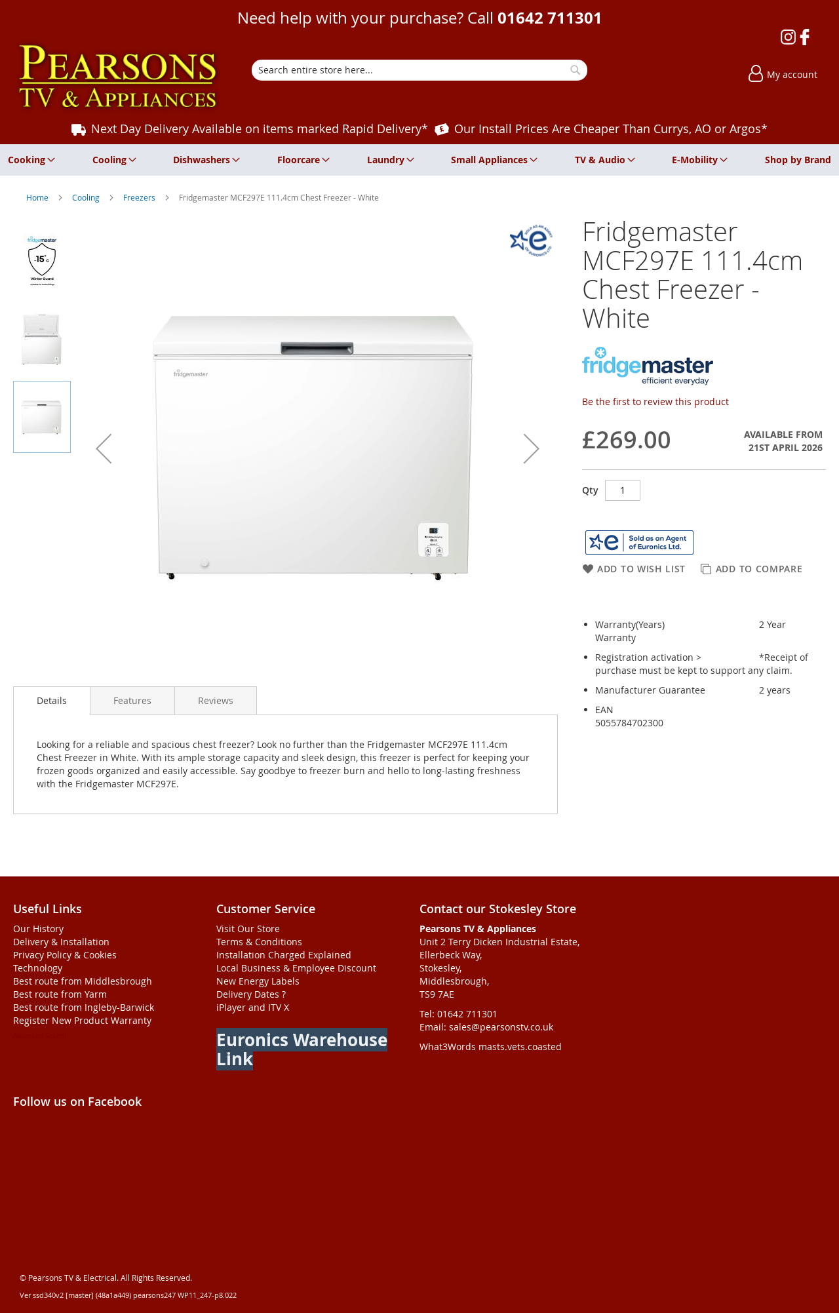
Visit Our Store (248, 928)
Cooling (87, 197)
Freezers (140, 197)
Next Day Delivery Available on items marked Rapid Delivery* (259, 128)
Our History (38, 928)
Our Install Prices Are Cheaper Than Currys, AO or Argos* (611, 128)
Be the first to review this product (655, 401)
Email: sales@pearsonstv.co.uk (486, 1027)
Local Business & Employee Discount (296, 968)
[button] (103, 448)
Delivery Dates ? (251, 994)
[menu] (419, 160)
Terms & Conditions (259, 941)
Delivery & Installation (61, 941)
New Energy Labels (258, 981)
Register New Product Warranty (82, 1020)
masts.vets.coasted (520, 1046)
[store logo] (118, 76)
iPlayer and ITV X (252, 1007)
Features (132, 700)
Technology (37, 968)
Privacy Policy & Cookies (65, 955)
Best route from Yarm (60, 994)
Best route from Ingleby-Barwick (83, 1007)
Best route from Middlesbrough (82, 981)
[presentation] (51, 700)
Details (52, 700)
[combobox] (419, 70)
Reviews (215, 700)
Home (38, 197)
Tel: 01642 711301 (459, 1014)
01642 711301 (550, 18)
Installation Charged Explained (283, 955)
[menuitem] (29, 160)
